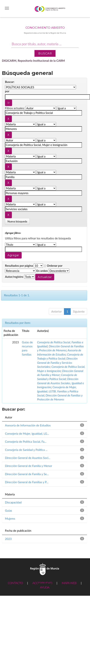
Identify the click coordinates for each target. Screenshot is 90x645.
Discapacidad (13, 502)
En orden (42, 270)
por (7, 91)
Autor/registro (14, 276)
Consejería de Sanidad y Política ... (26, 449)
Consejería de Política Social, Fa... (25, 441)
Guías (8, 510)
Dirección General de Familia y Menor (28, 466)
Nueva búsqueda (17, 221)
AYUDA (44, 587)
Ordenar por (54, 265)
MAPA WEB (69, 583)
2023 (8, 538)
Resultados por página (19, 265)
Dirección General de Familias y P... (26, 482)
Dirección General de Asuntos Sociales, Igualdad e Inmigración (60, 383)
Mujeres (10, 518)
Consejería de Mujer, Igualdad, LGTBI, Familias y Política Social (57, 391)
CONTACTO (15, 583)
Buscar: (9, 81)
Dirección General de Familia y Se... (27, 474)
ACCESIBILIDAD (42, 583)
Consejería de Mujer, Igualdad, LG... (27, 433)
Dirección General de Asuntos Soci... (27, 457)
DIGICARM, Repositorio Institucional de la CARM (33, 60)
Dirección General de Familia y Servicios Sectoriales (57, 362)
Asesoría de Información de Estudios (28, 425)
